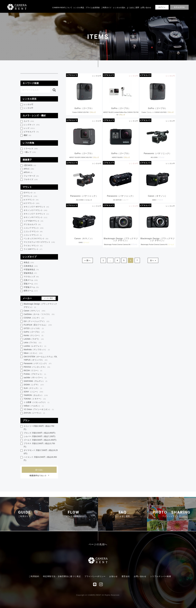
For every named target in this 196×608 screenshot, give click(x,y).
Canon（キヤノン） (34, 311)
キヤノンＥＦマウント (35, 210)
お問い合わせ (145, 8)
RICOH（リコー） (33, 370)
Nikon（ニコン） (33, 353)
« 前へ (88, 260)
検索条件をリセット (38, 475)
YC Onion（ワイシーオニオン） (39, 409)
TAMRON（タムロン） (36, 395)
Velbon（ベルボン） (34, 406)
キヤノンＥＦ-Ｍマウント (36, 207)
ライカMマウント (33, 249)
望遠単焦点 (30, 273)
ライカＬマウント (33, 245)
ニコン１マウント (33, 235)
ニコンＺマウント (33, 231)
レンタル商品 (79, 8)
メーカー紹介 (48, 298)
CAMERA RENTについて (62, 8)
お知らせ (113, 576)
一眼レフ (30, 152)
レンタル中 (28, 108)
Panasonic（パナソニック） (37, 363)
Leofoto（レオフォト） (35, 346)
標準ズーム (31, 291)
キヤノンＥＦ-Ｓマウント (36, 214)
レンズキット (32, 125)
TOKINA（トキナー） (35, 399)
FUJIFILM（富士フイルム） (38, 325)
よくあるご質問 (133, 8)
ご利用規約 (34, 576)
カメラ (29, 121)
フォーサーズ (31, 176)
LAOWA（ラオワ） (34, 339)
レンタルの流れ (119, 8)
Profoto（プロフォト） (35, 374)
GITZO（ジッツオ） (34, 328)
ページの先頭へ (98, 544)
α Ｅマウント (31, 203)
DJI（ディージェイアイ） (36, 321)
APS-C (29, 169)
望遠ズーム (31, 284)
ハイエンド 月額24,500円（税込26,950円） (40, 458)
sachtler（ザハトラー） (35, 377)
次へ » (153, 260)
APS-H (28, 172)
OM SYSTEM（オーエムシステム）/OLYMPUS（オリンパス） (40, 358)
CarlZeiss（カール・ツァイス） (39, 314)
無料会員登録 (179, 7)
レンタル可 (28, 104)
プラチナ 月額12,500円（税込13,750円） (39, 445)
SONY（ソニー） (33, 392)
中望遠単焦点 (31, 269)
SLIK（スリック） (33, 388)
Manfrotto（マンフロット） (37, 349)
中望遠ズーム (31, 287)
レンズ (29, 128)
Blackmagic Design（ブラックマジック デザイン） (40, 306)
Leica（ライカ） (32, 342)
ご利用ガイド (106, 8)
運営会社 (126, 576)
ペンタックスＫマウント (36, 238)
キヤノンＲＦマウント (35, 217)
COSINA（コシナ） (34, 318)
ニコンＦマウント (33, 228)
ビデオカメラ (72, 75)
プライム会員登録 (92, 8)
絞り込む (39, 470)
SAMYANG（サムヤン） (35, 381)
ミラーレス (31, 148)
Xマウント (30, 196)
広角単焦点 (31, 266)
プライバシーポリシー (95, 576)
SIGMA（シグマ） (34, 384)
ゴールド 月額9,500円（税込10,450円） (41, 440)
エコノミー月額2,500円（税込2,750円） (39, 427)
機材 (27, 135)
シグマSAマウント (33, 221)
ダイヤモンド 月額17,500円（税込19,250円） (41, 452)
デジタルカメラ (32, 224)
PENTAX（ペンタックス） (37, 367)
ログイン (162, 7)
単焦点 (29, 262)
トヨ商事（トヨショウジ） (36, 402)
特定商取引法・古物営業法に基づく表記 (62, 576)
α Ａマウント (31, 200)
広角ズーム (31, 280)
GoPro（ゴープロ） (34, 332)
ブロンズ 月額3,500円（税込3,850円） (40, 433)
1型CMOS (30, 165)
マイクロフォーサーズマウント (39, 242)
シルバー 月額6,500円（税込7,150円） (40, 436)
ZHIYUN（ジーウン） (34, 413)
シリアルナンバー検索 (160, 576)
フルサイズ (31, 179)
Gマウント (30, 192)
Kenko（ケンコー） (33, 335)
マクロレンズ (31, 276)
